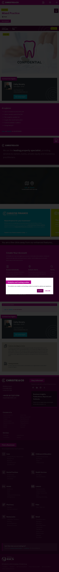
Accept (40, 291)
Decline (47, 291)
